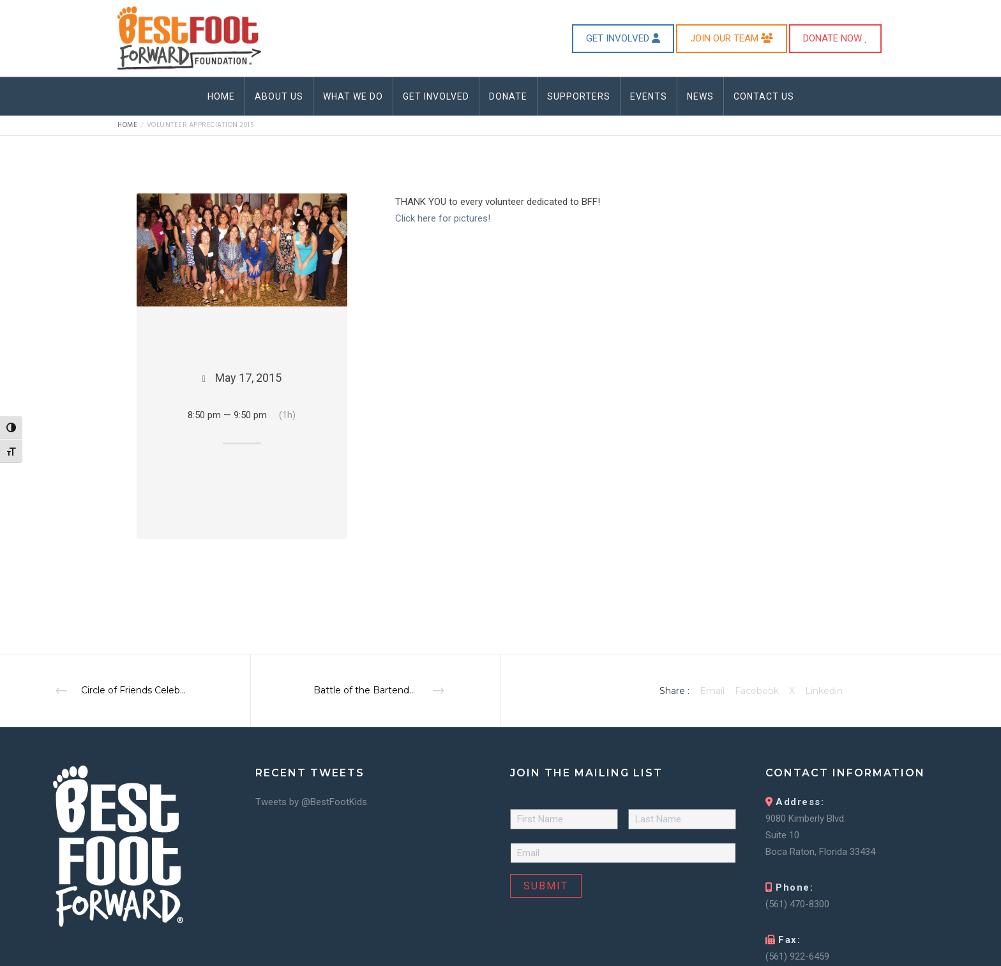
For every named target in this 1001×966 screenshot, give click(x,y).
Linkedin (824, 691)
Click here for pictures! (442, 218)
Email (712, 691)
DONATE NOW (835, 38)
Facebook (757, 691)
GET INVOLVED (623, 38)
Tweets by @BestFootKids (311, 802)
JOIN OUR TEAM (731, 38)
